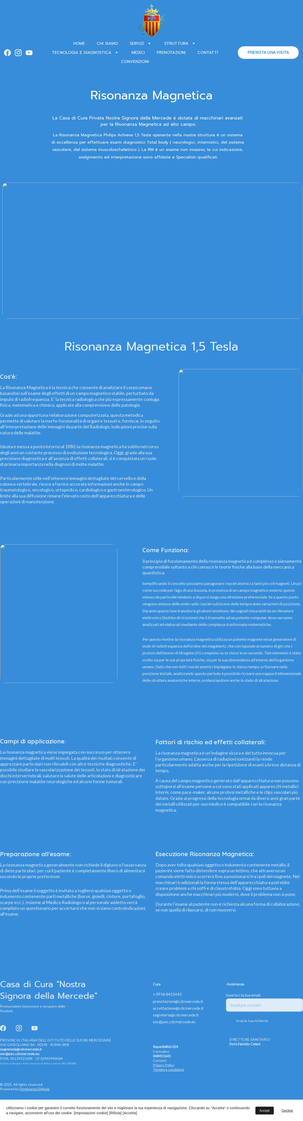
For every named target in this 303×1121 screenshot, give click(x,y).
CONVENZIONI (135, 61)
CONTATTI (207, 52)
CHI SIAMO (107, 43)
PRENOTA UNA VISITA (268, 52)
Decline (287, 1110)
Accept (264, 1110)
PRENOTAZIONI (171, 52)
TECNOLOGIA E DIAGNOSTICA (81, 52)
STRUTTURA (176, 43)
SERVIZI (137, 43)
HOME (79, 43)
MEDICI (138, 52)
